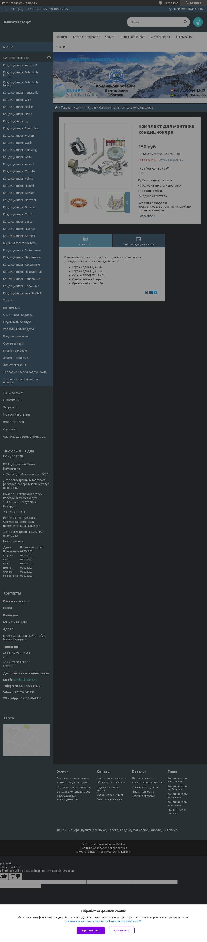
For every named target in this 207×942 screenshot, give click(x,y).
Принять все (90, 930)
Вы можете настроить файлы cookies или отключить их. (102, 921)
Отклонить (121, 930)
